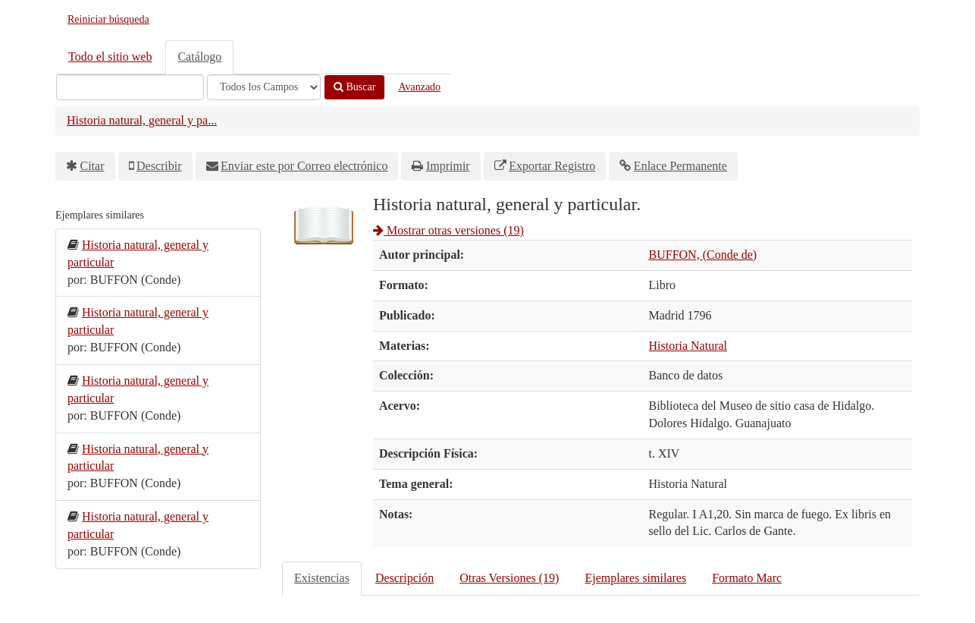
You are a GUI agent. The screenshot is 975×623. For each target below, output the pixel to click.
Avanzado (419, 87)
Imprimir (448, 165)
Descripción (404, 577)
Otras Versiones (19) (509, 577)
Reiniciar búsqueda (108, 19)
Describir (159, 165)
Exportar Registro (552, 165)
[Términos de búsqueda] (130, 87)
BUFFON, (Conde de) (703, 254)
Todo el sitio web (110, 56)
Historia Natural (688, 345)
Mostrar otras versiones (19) (448, 230)
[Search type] (264, 87)
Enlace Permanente (680, 165)
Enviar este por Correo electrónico (304, 165)
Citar (92, 165)
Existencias (322, 577)
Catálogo (199, 56)
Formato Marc (747, 577)
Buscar (354, 87)
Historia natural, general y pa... (142, 120)
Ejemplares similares (635, 577)
